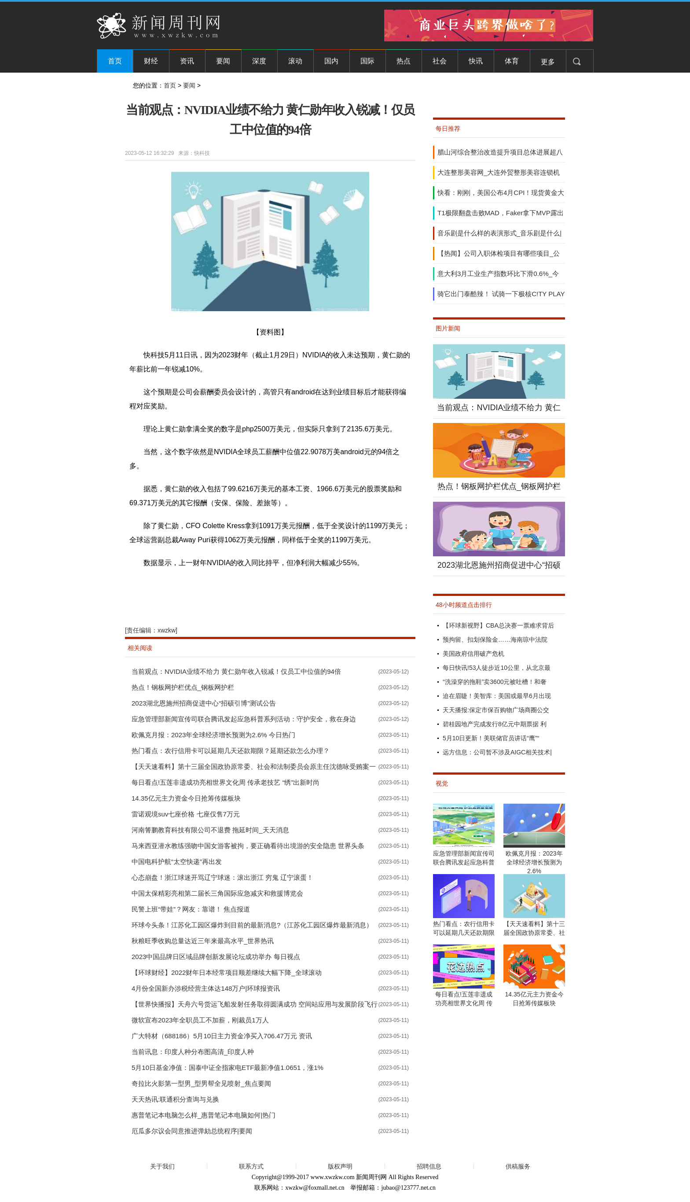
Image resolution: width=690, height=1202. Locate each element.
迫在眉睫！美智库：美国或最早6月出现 (497, 695)
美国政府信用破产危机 (473, 653)
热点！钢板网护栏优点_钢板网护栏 (183, 687)
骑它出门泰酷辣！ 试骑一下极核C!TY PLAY (501, 294)
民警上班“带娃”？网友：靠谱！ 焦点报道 (191, 909)
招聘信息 (429, 1166)
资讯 (187, 61)
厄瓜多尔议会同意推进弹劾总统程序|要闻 (192, 1131)
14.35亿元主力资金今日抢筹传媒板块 (186, 798)
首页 (115, 61)
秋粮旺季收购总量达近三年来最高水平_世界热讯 (203, 941)
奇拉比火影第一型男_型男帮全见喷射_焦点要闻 (201, 1083)
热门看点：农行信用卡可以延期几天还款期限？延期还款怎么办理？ (231, 750)
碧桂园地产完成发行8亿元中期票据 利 (495, 724)
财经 (151, 61)
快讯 (476, 61)
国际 (367, 61)
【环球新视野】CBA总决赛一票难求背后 (498, 625)
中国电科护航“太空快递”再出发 (177, 861)
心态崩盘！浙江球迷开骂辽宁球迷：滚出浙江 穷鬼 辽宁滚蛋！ (222, 877)
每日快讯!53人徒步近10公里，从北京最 (497, 667)
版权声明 (340, 1166)
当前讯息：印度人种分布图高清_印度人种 (193, 1051)
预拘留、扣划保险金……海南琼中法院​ (495, 639)
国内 (331, 61)
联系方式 (251, 1166)
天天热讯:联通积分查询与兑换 (175, 1099)
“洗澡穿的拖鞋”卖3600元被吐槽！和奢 (495, 681)
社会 (440, 61)
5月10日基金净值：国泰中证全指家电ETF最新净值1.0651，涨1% (227, 1067)
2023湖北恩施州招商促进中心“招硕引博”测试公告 (204, 703)
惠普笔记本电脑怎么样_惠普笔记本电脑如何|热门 (203, 1115)
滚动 (295, 61)
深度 (259, 61)
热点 (403, 61)
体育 (512, 61)
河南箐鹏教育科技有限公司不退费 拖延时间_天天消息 (210, 830)
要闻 (223, 61)
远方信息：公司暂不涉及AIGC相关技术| (497, 752)
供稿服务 (518, 1166)
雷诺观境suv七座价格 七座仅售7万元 (186, 814)
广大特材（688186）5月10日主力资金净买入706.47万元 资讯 (222, 1036)
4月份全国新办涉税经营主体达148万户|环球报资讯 (206, 988)
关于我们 (162, 1166)
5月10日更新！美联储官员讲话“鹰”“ (491, 738)
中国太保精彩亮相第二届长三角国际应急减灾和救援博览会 (217, 893)
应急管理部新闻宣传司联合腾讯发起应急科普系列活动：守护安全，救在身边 (244, 719)
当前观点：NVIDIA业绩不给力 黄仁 (499, 407)
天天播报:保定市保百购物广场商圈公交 (496, 709)
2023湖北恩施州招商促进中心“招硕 (499, 565)
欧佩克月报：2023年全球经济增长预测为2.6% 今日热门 (213, 735)
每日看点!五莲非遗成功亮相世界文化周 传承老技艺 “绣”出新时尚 (226, 782)
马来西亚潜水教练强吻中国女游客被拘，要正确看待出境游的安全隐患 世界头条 (248, 845)
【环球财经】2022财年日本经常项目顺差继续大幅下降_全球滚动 (227, 972)
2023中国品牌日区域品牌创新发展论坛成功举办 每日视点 (216, 956)
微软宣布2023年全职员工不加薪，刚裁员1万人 (200, 1020)
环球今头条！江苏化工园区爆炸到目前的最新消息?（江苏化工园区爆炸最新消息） (252, 925)
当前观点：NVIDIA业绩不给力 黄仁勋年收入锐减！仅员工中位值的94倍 (236, 671)
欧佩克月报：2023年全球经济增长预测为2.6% (534, 862)
